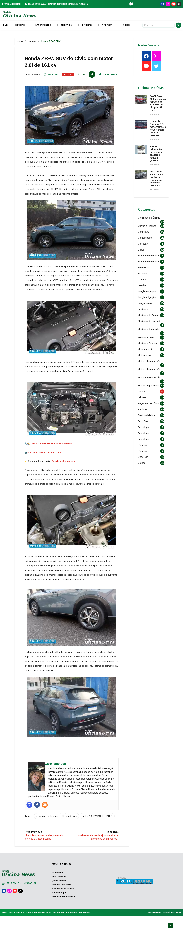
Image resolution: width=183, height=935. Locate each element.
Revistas (143, 425)
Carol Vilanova (35, 76)
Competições (146, 247)
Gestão (143, 299)
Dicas (142, 259)
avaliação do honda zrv (51, 833)
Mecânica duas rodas (150, 343)
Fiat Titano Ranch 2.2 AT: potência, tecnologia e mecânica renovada (56, 4)
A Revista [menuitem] (109, 25)
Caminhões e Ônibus (150, 227)
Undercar (144, 461)
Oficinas (143, 411)
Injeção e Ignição (148, 305)
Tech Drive (144, 437)
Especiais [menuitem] (21, 25)
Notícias (32, 41)
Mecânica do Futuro (149, 329)
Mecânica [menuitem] (68, 25)
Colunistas (144, 241)
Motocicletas (145, 369)
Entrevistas (145, 281)
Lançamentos (146, 317)
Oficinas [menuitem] (88, 25)
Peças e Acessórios (149, 417)
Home (20, 41)
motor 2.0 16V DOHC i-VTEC (45, 839)
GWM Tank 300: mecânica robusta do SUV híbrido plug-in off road (157, 109)
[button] (130, 4)
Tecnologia (144, 443)
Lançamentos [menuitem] (44, 25)
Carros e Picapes (148, 235)
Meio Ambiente (146, 363)
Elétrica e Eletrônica (149, 265)
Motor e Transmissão (150, 375)
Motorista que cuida (149, 399)
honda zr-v (74, 833)
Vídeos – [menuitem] (127, 25)
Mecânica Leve (146, 351)
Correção (144, 253)
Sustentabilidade (147, 431)
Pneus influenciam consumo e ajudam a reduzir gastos (157, 163)
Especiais (144, 287)
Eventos (143, 293)
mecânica (144, 323)
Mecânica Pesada (148, 357)
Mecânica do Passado (150, 335)
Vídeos (142, 479)
